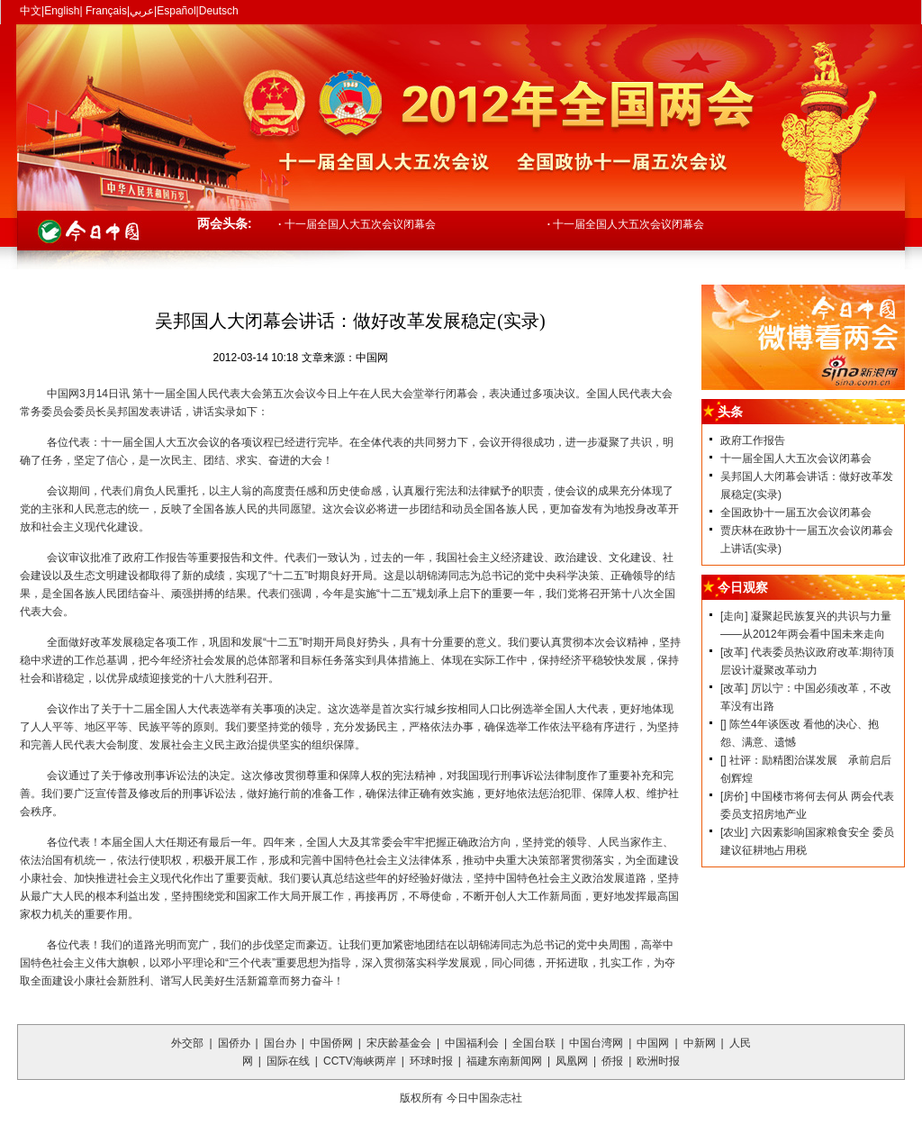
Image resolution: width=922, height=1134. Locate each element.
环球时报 (431, 1061)
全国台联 (534, 1043)
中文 (30, 11)
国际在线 (288, 1061)
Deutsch (219, 11)
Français (105, 11)
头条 (730, 411)
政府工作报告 (752, 440)
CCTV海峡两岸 (359, 1061)
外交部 (187, 1043)
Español (176, 11)
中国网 (653, 1043)
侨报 (612, 1061)
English (61, 11)
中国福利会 (472, 1043)
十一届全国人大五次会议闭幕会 (357, 224)
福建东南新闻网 (504, 1061)
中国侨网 (331, 1043)
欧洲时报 (658, 1061)
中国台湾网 (596, 1043)
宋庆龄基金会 (398, 1043)
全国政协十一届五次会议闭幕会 (796, 512)
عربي (142, 11)
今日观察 (743, 587)
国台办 (280, 1043)
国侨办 (234, 1043)
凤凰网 (572, 1061)
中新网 (699, 1043)
